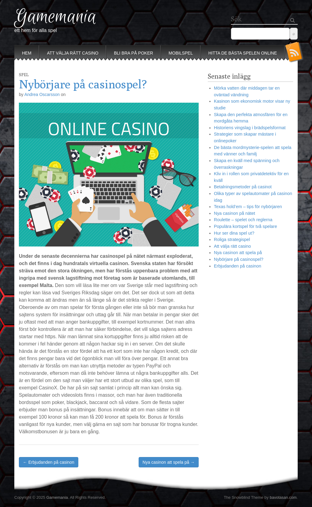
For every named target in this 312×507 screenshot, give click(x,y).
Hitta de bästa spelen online (242, 53)
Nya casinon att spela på (238, 252)
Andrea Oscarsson (42, 94)
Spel (24, 74)
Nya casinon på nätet (234, 213)
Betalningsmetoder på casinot (243, 186)
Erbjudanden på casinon (237, 266)
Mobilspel (180, 53)
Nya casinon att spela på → (169, 462)
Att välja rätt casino (72, 53)
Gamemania (55, 17)
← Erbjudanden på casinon (48, 462)
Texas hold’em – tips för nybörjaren (248, 206)
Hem (26, 53)
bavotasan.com (283, 497)
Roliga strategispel (232, 239)
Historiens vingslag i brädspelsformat (249, 127)
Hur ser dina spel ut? (234, 233)
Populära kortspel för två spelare (245, 226)
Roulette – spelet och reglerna (243, 219)
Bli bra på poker (133, 53)
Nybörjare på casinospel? (238, 259)
